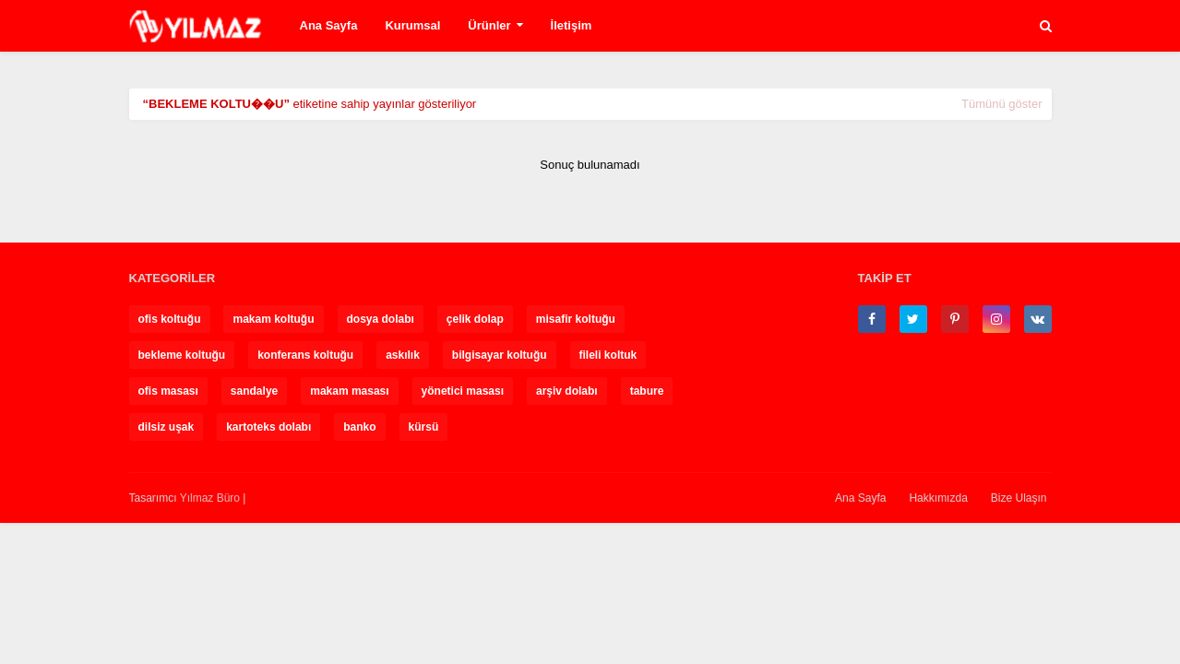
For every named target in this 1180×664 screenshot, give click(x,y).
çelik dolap (475, 319)
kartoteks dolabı (268, 427)
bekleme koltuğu (182, 355)
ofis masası (168, 391)
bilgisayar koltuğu (499, 355)
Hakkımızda (938, 498)
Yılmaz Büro (210, 498)
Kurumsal (412, 25)
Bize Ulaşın (1019, 498)
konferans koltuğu (305, 355)
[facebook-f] (872, 319)
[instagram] (996, 319)
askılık (403, 355)
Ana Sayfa (329, 25)
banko (359, 427)
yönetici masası (463, 391)
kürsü (424, 427)
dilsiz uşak (166, 427)
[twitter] (913, 319)
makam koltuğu (273, 319)
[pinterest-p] (955, 319)
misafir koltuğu (575, 319)
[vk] (1038, 319)
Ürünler (489, 25)
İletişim (571, 25)
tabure (647, 391)
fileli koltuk (608, 355)
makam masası (349, 391)
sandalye (254, 391)
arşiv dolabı (567, 391)
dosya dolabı (380, 319)
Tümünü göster (1001, 104)
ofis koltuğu (169, 319)
